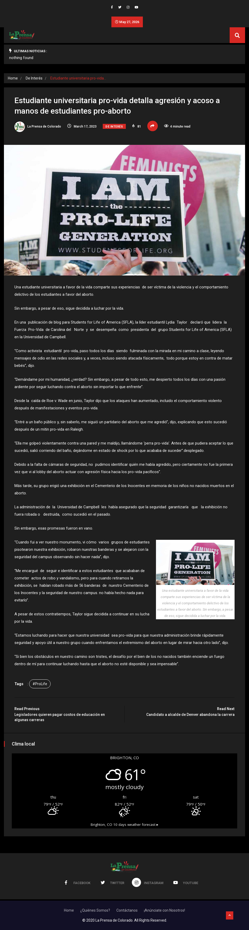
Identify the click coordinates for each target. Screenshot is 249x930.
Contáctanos (127, 910)
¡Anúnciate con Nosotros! (164, 910)
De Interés (34, 78)
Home (13, 78)
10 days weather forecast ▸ (124, 824)
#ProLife (40, 684)
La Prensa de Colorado (37, 126)
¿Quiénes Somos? (95, 910)
